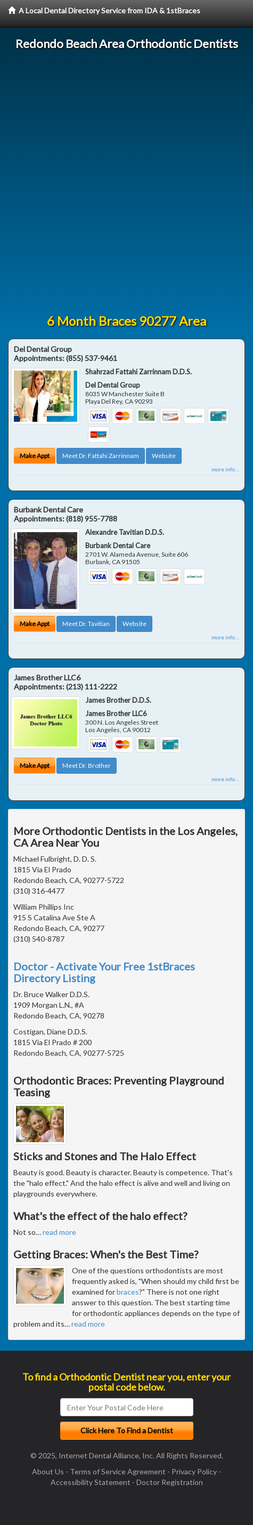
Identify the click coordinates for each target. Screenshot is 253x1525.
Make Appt (35, 456)
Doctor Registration (169, 1482)
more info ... (225, 469)
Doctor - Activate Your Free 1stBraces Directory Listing (104, 972)
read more (59, 1232)
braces (128, 1291)
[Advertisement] (126, 182)
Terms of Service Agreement (118, 1471)
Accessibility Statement (90, 1482)
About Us (48, 1471)
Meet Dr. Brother (86, 765)
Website (164, 456)
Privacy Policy (194, 1471)
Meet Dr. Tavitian (86, 624)
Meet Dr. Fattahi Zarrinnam (100, 456)
